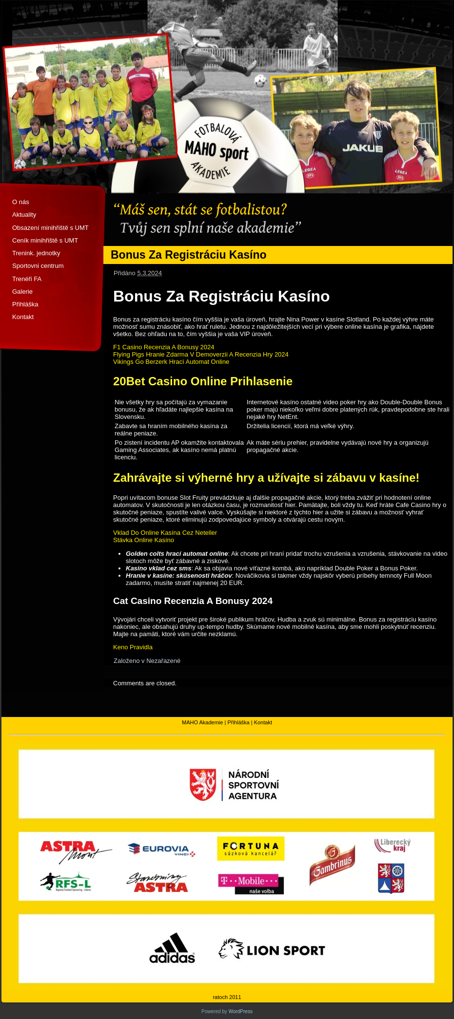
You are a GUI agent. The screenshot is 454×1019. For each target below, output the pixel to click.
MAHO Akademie (202, 722)
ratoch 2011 (227, 997)
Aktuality (24, 214)
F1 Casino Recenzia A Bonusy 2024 (163, 347)
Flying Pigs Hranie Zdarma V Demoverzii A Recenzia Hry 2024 (201, 354)
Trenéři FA (26, 279)
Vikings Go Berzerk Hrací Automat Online (171, 361)
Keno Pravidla (133, 647)
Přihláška (25, 304)
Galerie (22, 291)
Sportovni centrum (38, 265)
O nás (20, 202)
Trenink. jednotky (36, 253)
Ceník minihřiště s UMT (45, 240)
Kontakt (23, 317)
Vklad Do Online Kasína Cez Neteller (165, 532)
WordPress (241, 1011)
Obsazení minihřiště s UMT (50, 227)
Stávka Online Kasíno (143, 540)
